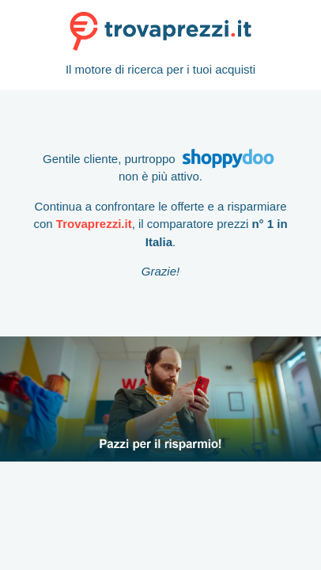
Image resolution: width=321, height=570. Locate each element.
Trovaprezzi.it (94, 223)
